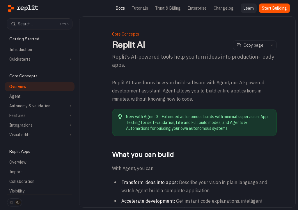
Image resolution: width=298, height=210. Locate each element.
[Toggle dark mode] (14, 202)
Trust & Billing (168, 8)
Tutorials (140, 8)
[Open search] (39, 24)
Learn (249, 8)
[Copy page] (250, 45)
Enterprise (197, 8)
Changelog (224, 8)
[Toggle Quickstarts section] (39, 59)
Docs (120, 8)
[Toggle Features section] (39, 115)
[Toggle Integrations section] (39, 125)
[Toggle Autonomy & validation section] (39, 106)
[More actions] (272, 45)
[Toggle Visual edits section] (39, 134)
